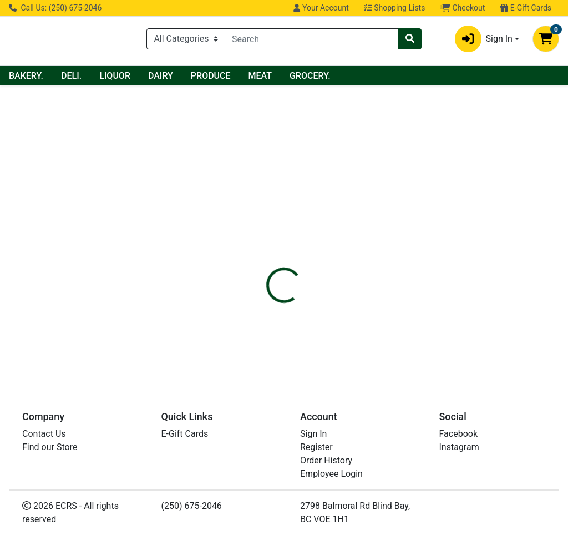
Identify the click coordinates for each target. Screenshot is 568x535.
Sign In (313, 433)
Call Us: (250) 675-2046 (55, 7)
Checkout (462, 7)
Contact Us (44, 433)
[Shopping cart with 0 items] (545, 39)
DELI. (170, 75)
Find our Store (49, 447)
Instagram (459, 447)
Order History (326, 460)
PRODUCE (309, 75)
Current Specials (50, 75)
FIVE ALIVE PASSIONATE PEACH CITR (326, 339)
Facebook (458, 433)
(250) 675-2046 (191, 506)
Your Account (320, 7)
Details (267, 208)
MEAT (359, 75)
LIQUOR (213, 75)
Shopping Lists (394, 7)
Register (316, 447)
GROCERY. (408, 75)
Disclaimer (315, 208)
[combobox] (312, 38)
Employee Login (331, 473)
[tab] (266, 208)
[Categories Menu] (185, 38)
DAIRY (259, 75)
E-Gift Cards (525, 7)
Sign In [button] (484, 39)
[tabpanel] (402, 255)
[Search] (312, 38)
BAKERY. (125, 75)
